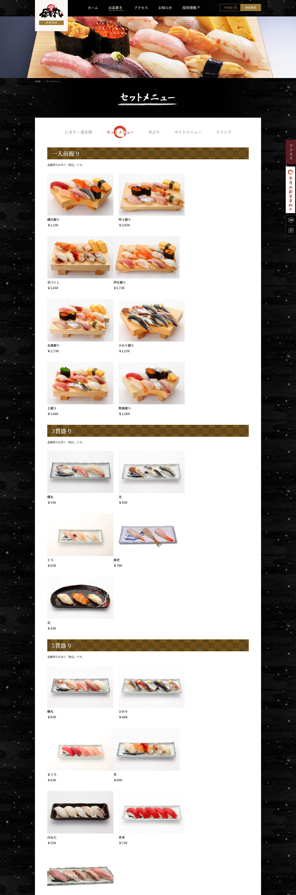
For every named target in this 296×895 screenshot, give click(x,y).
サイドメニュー (189, 132)
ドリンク (226, 132)
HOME (38, 81)
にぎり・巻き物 (76, 132)
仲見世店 (250, 8)
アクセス (141, 8)
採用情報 (189, 8)
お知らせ (165, 8)
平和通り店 (230, 8)
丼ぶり (154, 132)
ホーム (93, 8)
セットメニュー (119, 132)
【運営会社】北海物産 (244, 892)
